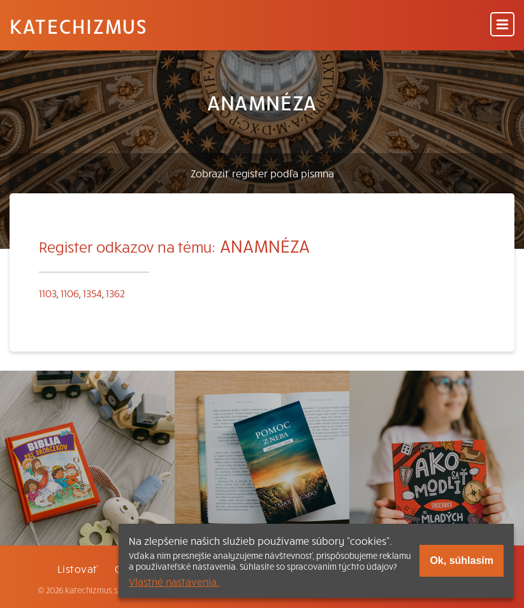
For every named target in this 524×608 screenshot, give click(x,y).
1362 (115, 292)
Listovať (77, 568)
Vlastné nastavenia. (174, 581)
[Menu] (502, 25)
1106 (70, 292)
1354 (92, 292)
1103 (48, 292)
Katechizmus (78, 25)
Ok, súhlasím (461, 560)
